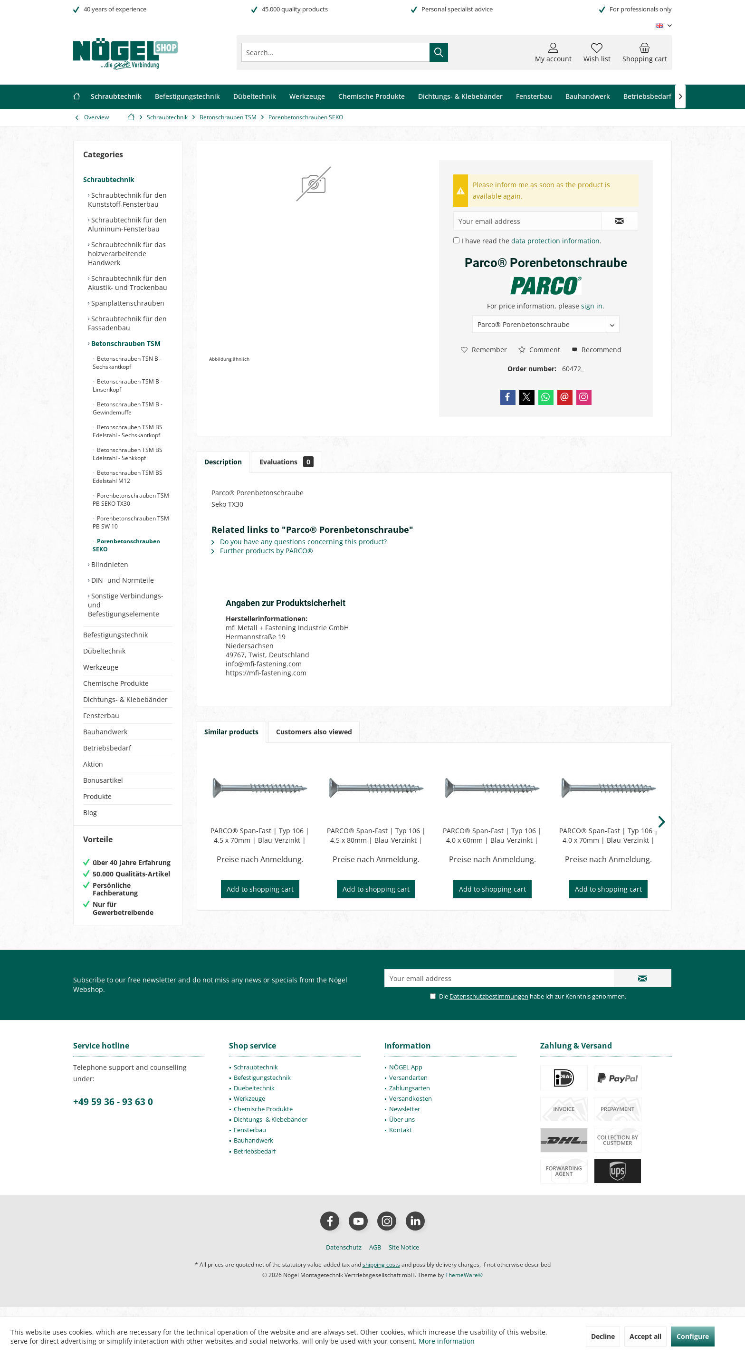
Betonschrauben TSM (125, 343)
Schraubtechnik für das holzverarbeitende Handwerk (127, 253)
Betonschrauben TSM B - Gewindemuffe (127, 408)
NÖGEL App (405, 1076)
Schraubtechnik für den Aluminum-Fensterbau (127, 224)
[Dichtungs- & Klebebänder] (460, 97)
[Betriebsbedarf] (647, 97)
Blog (90, 812)
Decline (603, 1336)
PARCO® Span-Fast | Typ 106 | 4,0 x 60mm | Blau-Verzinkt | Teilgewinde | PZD (492, 835)
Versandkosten (410, 1108)
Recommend (596, 349)
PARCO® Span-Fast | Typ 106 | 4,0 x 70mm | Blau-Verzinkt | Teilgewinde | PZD (608, 835)
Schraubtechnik (108, 179)
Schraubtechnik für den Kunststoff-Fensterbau (127, 200)
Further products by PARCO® (262, 550)
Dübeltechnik (104, 650)
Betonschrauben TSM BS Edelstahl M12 (127, 477)
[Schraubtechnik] (116, 97)
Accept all (645, 1336)
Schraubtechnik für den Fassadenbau (127, 323)
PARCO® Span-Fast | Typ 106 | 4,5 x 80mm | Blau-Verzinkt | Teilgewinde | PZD (376, 835)
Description (223, 461)
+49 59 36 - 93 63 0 (113, 1111)
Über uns (402, 1129)
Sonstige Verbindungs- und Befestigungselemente (125, 604)
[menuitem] (645, 52)
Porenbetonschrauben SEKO (126, 545)
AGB (375, 1256)
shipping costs (381, 1274)
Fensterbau (101, 715)
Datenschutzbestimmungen (488, 1005)
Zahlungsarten (409, 1097)
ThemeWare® (464, 1284)
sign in (591, 305)
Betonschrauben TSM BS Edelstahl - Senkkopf (127, 454)
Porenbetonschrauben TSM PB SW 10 (131, 522)
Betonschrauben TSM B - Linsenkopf (127, 385)
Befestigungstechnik (115, 634)
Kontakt (400, 1139)
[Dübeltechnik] (255, 97)
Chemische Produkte (116, 683)
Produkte (97, 796)
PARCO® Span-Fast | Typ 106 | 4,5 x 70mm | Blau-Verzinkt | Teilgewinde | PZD (259, 835)
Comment (539, 349)
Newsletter (404, 1118)
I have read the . (531, 240)
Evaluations (286, 461)
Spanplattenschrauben (126, 303)
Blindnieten (108, 564)
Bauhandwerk (105, 731)
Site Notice (404, 1256)
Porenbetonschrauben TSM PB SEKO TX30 (131, 499)
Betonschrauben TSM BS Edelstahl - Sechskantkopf (127, 431)
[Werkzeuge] (307, 97)
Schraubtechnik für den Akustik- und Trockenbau (127, 283)
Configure (693, 1336)
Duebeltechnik (254, 1097)
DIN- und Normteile (121, 580)
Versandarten (408, 1087)
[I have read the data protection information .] (456, 240)
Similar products (231, 731)
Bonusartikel (103, 780)
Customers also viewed (314, 731)
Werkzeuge (100, 667)
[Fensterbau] (534, 97)
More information (447, 1341)
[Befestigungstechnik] (187, 97)
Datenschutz (344, 1256)
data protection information (555, 240)
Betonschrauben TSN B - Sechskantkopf (127, 363)
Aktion (93, 764)
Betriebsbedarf (107, 747)
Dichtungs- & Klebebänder (125, 699)
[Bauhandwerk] (588, 97)
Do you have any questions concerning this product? (299, 541)
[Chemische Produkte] (371, 97)
